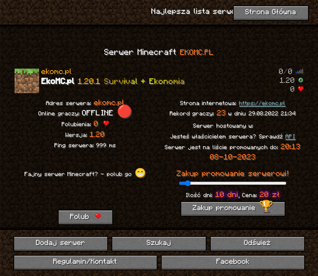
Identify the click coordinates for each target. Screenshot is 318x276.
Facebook (232, 262)
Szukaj (159, 243)
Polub (85, 217)
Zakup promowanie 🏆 (233, 208)
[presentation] (85, 195)
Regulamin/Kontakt (85, 262)
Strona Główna (271, 12)
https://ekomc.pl (262, 103)
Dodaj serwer (60, 243)
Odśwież (257, 243)
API (290, 137)
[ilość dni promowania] (233, 183)
